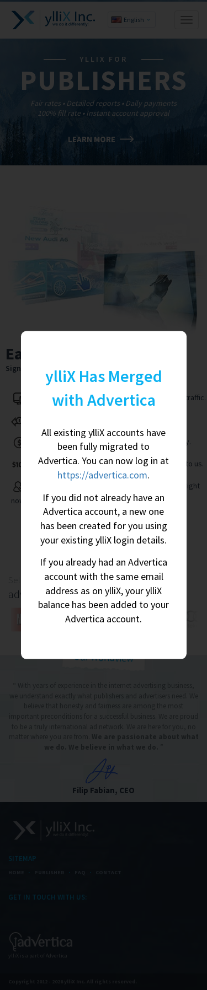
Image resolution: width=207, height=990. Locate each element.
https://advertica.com (102, 474)
